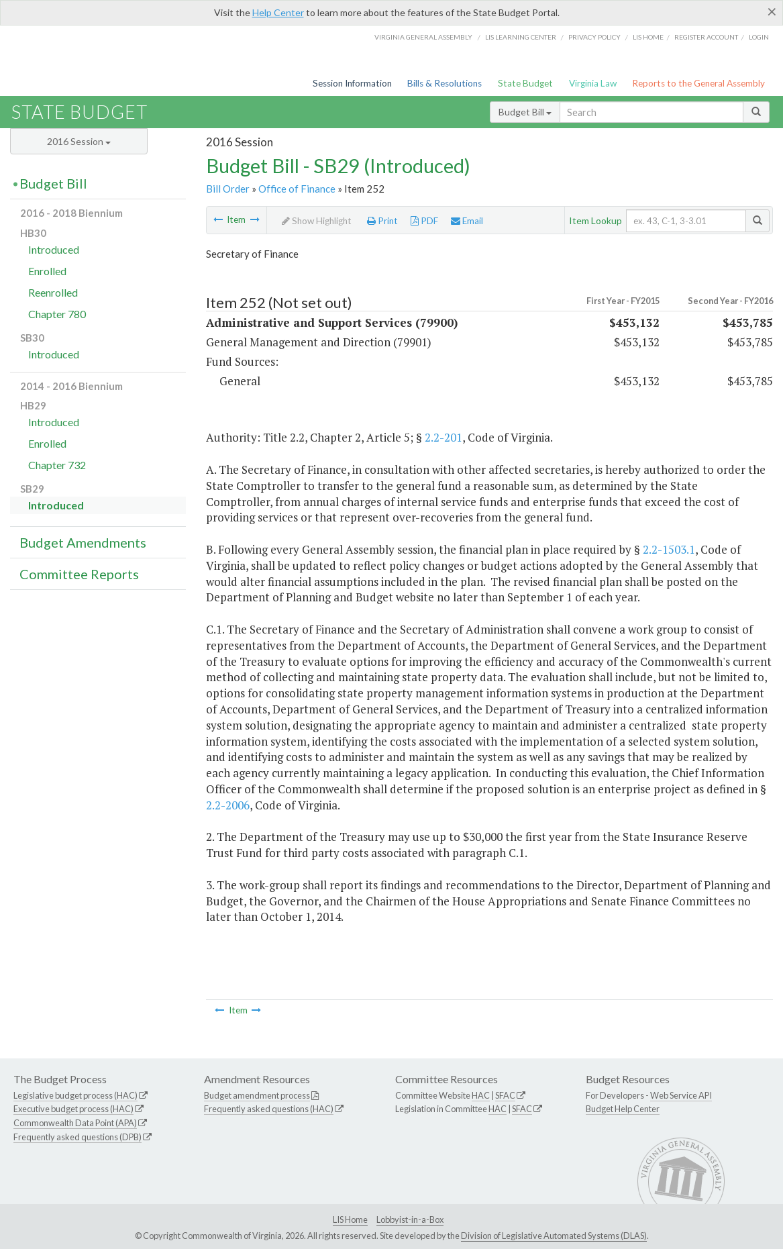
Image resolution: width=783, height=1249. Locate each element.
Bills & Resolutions (444, 83)
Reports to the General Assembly (698, 83)
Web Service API (681, 1095)
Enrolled (47, 270)
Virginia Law (593, 83)
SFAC (505, 1095)
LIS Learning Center (520, 37)
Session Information (352, 83)
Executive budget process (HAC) (73, 1108)
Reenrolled (53, 292)
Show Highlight (317, 220)
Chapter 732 (57, 464)
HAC (481, 1095)
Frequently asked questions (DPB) (77, 1137)
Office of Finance (296, 189)
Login (759, 37)
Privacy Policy (594, 37)
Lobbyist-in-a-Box (409, 1219)
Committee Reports (79, 574)
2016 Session (79, 141)
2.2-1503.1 (669, 549)
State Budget (525, 83)
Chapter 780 (57, 313)
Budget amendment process (257, 1095)
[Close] (772, 11)
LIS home (648, 37)
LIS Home (350, 1219)
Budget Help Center (623, 1108)
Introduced (53, 249)
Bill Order (228, 189)
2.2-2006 (228, 805)
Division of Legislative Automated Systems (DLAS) (554, 1235)
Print (382, 220)
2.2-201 (443, 437)
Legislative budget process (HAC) (75, 1095)
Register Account (706, 37)
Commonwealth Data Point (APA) (75, 1122)
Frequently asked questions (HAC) (268, 1108)
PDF (424, 220)
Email (467, 220)
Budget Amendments (82, 542)
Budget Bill (525, 111)
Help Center (278, 12)
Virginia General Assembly (423, 37)
